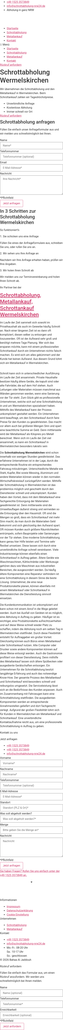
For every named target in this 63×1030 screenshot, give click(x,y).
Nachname (6, 769)
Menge (4, 824)
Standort (5, 802)
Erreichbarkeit (8, 1009)
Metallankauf (14, 36)
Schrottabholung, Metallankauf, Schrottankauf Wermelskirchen (20, 305)
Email (3, 162)
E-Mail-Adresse (9, 791)
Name (3, 140)
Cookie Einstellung (18, 914)
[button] (31, 45)
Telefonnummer (9, 151)
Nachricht (6, 173)
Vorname (5, 758)
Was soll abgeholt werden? (16, 813)
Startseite (12, 28)
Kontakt (11, 40)
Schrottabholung (17, 32)
